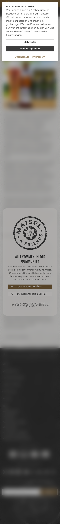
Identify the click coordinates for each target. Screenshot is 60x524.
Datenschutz (22, 56)
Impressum (38, 56)
